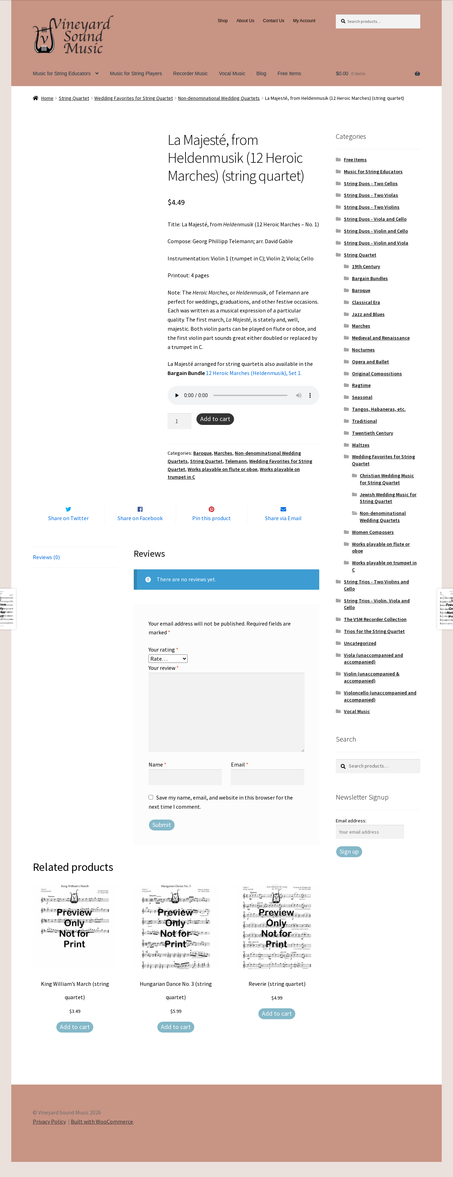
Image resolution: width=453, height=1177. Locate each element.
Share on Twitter (68, 533)
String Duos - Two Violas (371, 195)
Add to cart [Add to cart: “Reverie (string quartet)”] (277, 1028)
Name (157, 779)
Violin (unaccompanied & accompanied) (371, 677)
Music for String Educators (61, 73)
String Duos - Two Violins (371, 207)
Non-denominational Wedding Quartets (219, 98)
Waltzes (361, 445)
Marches (223, 453)
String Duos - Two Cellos (371, 183)
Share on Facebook (140, 533)
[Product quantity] (179, 421)
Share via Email (283, 533)
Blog (261, 73)
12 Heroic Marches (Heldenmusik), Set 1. (254, 372)
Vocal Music (232, 73)
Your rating (163, 664)
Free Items (289, 73)
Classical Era (366, 302)
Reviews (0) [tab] (46, 571)
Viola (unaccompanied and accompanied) (373, 658)
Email (239, 779)
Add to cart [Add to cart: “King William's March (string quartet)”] (75, 1041)
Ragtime (361, 385)
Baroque (202, 453)
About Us (245, 20)
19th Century (366, 266)
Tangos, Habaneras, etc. (379, 409)
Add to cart (215, 419)
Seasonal (362, 397)
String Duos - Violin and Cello (376, 231)
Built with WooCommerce (102, 1136)
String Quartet (74, 98)
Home (47, 98)
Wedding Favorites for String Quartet (133, 98)
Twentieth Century (372, 433)
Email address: (351, 820)
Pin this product (211, 533)
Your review (164, 682)
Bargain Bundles (370, 278)
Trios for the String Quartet (374, 631)
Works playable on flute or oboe (222, 469)
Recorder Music (190, 73)
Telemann (236, 461)
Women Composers (373, 532)
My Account (304, 20)
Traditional (364, 421)
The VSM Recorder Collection (375, 619)
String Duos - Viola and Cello (375, 219)
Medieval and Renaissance (381, 338)
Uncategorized (360, 643)
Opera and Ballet (370, 361)
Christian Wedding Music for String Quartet (387, 479)
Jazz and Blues (368, 314)
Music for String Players (136, 73)
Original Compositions (377, 373)
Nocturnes (363, 350)
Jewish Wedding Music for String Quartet (388, 498)
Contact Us (273, 20)
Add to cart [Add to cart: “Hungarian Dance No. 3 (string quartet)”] (176, 1041)
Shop (223, 20)
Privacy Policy (49, 1136)
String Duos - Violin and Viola (376, 243)
